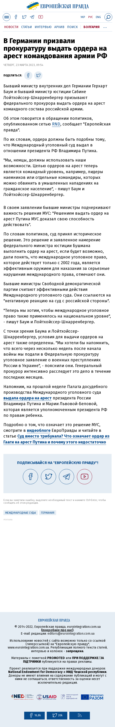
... (105, 26)
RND (56, 124)
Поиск (72, 27)
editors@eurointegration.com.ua (70, 634)
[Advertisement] (57, 553)
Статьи (26, 27)
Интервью (43, 27)
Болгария (91, 27)
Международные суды (20, 512)
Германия (47, 512)
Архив (59, 27)
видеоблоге (38, 430)
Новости (11, 27)
